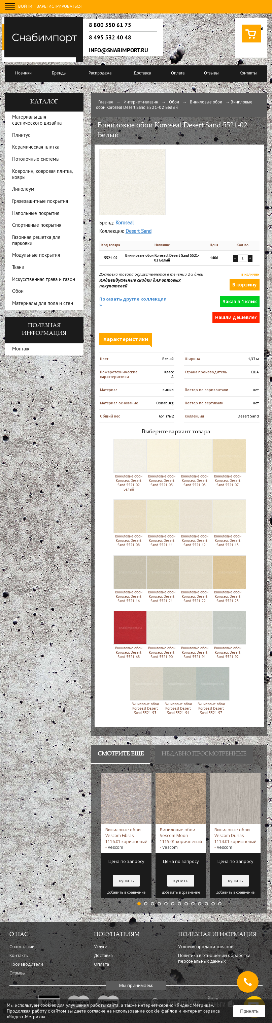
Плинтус (21, 135)
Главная (105, 102)
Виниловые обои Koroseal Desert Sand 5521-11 (161, 523)
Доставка (142, 73)
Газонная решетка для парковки (36, 241)
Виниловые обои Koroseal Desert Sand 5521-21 (161, 579)
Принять (249, 1011)
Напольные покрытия (35, 214)
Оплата (177, 73)
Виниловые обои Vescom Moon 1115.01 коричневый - (181, 838)
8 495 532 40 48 (110, 37)
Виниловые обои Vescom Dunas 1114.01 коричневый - (235, 838)
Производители (26, 964)
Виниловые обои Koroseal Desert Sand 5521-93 (145, 690)
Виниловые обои (206, 102)
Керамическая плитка (35, 147)
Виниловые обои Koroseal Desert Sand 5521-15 (227, 523)
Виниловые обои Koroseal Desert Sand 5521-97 (211, 690)
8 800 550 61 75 (110, 25)
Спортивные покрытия (36, 225)
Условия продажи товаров (205, 947)
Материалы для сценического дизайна (37, 120)
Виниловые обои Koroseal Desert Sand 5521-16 (128, 579)
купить (126, 880)
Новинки (23, 73)
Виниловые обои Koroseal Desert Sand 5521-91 (194, 634)
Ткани (18, 268)
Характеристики (125, 339)
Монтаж (20, 349)
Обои (174, 102)
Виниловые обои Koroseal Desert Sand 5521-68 (128, 634)
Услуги (100, 947)
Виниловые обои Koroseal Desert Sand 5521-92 (227, 634)
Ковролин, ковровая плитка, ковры (42, 174)
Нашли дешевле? (236, 317)
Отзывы (211, 73)
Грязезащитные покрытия (40, 201)
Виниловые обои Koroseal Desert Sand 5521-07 (227, 463)
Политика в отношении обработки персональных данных (214, 958)
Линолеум (23, 189)
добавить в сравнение (126, 892)
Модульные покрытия (36, 255)
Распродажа (100, 73)
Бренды (59, 73)
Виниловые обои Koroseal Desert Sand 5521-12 (194, 523)
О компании (22, 947)
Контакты (248, 73)
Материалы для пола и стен (42, 304)
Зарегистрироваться (59, 7)
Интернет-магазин (141, 102)
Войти (25, 7)
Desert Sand (138, 231)
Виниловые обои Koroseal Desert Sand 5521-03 (161, 463)
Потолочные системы (36, 159)
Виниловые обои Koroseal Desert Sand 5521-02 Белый (128, 465)
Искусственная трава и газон (43, 280)
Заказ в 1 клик (240, 302)
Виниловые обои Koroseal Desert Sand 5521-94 (178, 690)
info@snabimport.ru (118, 50)
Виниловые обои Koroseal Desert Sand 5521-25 (227, 579)
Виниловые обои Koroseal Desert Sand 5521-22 (194, 579)
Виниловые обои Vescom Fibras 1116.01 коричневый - (126, 838)
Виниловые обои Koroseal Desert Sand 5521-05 (194, 463)
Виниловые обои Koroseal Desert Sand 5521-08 (128, 523)
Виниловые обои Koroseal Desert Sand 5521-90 (161, 634)
